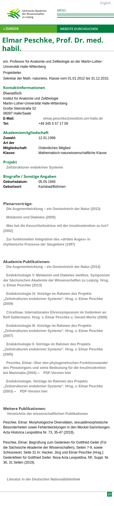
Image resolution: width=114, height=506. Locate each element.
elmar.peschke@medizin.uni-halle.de (73, 118)
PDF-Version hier (57, 373)
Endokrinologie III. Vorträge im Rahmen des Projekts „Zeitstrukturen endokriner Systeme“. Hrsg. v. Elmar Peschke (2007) (53, 331)
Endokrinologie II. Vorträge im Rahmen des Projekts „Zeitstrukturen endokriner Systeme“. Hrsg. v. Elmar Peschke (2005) (53, 349)
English (105, 3)
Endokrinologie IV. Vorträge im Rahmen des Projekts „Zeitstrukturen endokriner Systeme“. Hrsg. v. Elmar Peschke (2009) (53, 299)
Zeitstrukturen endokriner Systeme (34, 167)
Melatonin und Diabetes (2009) (31, 217)
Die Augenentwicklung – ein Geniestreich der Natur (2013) (53, 209)
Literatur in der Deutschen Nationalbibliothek (43, 479)
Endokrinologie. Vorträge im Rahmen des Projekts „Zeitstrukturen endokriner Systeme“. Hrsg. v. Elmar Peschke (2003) (53, 386)
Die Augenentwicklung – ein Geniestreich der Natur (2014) (53, 267)
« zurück (11, 29)
